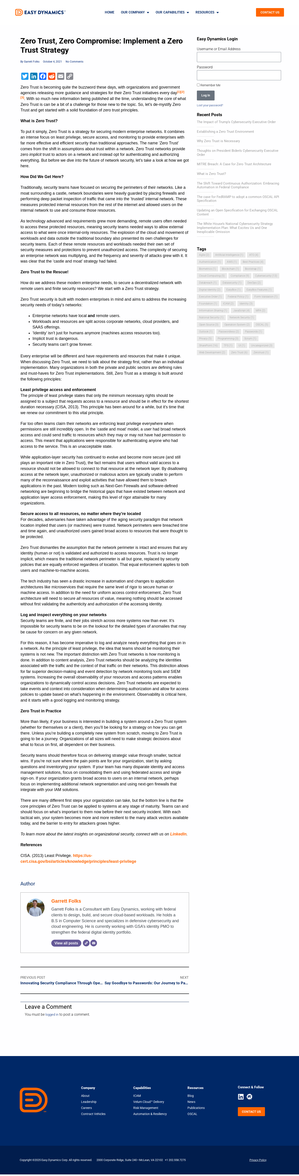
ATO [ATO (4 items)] (255, 255)
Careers (86, 1109)
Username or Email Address (219, 49)
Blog (190, 1097)
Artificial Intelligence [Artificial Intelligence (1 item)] (230, 255)
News (191, 1103)
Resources (207, 12)
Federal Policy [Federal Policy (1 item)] (210, 304)
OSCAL (192, 1115)
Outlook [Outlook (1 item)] (258, 332)
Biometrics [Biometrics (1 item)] (208, 269)
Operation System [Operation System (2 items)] (212, 332)
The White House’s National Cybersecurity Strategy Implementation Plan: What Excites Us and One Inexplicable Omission (235, 228)
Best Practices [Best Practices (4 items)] (255, 262)
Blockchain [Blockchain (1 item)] (232, 269)
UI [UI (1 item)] (217, 352)
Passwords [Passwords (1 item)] (236, 339)
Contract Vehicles (93, 1115)
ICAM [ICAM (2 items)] (204, 311)
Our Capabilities (172, 12)
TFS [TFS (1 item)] (203, 352)
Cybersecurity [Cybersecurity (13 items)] (210, 283)
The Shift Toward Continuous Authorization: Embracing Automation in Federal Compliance (238, 186)
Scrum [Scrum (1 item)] (233, 346)
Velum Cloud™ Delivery (148, 1103)
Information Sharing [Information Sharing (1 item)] (249, 311)
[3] (22, 98)
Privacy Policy (258, 1161)
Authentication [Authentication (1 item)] (210, 262)
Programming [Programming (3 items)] (210, 346)
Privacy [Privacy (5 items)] (258, 339)
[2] (182, 92)
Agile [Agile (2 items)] (204, 255)
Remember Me (208, 85)
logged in (52, 1016)
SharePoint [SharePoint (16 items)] (255, 346)
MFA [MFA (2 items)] (227, 318)
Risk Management (145, 1109)
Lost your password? (211, 105)
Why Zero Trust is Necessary (218, 142)
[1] (179, 92)
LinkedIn (178, 834)
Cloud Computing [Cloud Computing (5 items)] (212, 276)
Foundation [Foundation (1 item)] (266, 304)
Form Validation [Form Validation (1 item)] (239, 304)
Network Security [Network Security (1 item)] (212, 325)
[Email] (93, 943)
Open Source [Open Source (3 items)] (241, 325)
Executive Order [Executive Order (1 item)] (244, 297)
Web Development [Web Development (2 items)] (213, 359)
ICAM (137, 1097)
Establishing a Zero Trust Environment (225, 132)
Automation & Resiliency (150, 1115)
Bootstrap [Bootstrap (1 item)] (255, 269)
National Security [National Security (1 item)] (251, 318)
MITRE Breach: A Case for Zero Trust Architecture (234, 165)
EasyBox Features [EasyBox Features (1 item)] (212, 297)
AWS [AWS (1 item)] (233, 262)
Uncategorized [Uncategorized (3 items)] (238, 352)
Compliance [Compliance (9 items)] (240, 276)
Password (205, 67)
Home (109, 12)
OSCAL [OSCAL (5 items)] (238, 332)
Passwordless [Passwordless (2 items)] (210, 339)
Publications (196, 1109)
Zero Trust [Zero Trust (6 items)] (241, 359)
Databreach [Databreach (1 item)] (237, 283)
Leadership (89, 1103)
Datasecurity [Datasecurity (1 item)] (263, 283)
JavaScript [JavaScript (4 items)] (208, 318)
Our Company (135, 12)
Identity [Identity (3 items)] (222, 311)
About (85, 1097)
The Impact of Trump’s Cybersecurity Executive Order (236, 123)
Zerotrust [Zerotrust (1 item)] (264, 359)
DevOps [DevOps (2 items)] (206, 290)
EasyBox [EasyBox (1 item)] (254, 290)
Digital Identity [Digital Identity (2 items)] (230, 290)
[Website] (86, 943)
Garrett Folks (66, 901)
